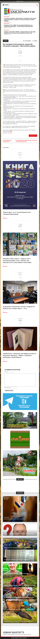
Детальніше (5, 218)
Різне (5, 618)
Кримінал (5, 556)
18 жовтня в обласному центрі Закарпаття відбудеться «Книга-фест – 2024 (19, 307)
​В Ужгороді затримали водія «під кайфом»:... (17, 559)
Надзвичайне (6, 570)
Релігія (5, 606)
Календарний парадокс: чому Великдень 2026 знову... (19, 609)
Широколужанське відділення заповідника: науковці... (20, 585)
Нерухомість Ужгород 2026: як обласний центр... (18, 547)
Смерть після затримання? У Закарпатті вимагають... (19, 534)
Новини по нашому (7, 582)
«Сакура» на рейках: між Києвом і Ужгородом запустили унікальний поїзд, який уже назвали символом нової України (20, 20)
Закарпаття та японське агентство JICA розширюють (15, 518)
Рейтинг (34, 40)
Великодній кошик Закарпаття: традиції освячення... (19, 597)
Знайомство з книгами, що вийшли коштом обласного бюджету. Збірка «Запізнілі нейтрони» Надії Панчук (19, 355)
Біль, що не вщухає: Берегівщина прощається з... (18, 573)
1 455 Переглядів (27, 40)
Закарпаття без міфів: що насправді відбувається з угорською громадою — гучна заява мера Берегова (18, 25)
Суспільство (6, 517)
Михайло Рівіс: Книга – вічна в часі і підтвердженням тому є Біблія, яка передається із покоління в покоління (17, 260)
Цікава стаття (33, 135)
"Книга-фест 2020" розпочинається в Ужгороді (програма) (17, 213)
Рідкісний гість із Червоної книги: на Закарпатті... (18, 621)
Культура (10, 132)
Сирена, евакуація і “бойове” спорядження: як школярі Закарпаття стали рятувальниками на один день (19, 32)
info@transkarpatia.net (27, 634)
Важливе (5, 594)
